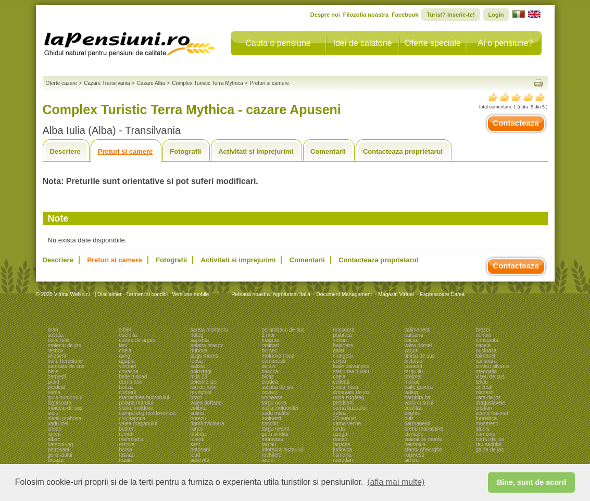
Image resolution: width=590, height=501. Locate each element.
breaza (56, 460)
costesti (413, 366)
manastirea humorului (144, 397)
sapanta (200, 340)
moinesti (271, 418)
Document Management (344, 294)
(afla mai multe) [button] (395, 482)
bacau (412, 340)
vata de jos (488, 397)
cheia (125, 350)
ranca (54, 434)
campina (486, 434)
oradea (270, 382)
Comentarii (328, 151)
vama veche (347, 423)
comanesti (274, 361)
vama (54, 392)
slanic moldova (136, 408)
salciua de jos (278, 387)
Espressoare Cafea (442, 294)
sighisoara (60, 403)
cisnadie (414, 434)
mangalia (486, 371)
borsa (125, 450)
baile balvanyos (351, 366)
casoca (270, 371)
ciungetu (343, 356)
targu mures (204, 356)
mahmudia (131, 439)
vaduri (412, 350)
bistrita (198, 434)
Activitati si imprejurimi (255, 151)
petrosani (58, 450)
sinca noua (345, 387)
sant (195, 444)
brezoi (483, 330)
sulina (197, 413)
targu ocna (274, 403)
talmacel (485, 356)
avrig (125, 356)
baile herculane (65, 361)
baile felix (59, 340)
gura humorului (65, 397)
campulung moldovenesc (148, 413)
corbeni (127, 392)
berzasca (415, 444)
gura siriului (275, 434)
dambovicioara (207, 423)
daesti (340, 439)
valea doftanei (207, 403)
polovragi (201, 371)
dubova (199, 350)
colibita (199, 408)
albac (54, 439)
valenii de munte (424, 439)
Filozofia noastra (365, 14)
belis (53, 371)
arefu (268, 460)
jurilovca (343, 450)
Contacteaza (515, 122)
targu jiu (414, 371)
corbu (339, 361)
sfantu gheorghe (423, 450)
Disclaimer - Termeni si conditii (132, 294)
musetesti (487, 423)
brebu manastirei (424, 429)
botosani (200, 450)
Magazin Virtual (396, 294)
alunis (482, 429)
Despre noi (325, 14)
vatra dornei (418, 345)
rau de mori (204, 387)
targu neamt (276, 429)
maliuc (412, 382)
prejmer (413, 377)
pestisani (343, 403)
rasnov (56, 350)
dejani (269, 366)
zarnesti (57, 377)
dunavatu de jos (351, 392)
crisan (55, 429)
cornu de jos (490, 439)
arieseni (57, 356)
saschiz (270, 423)
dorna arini (131, 382)
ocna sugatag (349, 397)
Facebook (405, 14)
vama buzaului (350, 408)
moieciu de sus (65, 408)
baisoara (343, 345)
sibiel (125, 330)
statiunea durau (351, 371)
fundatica (486, 418)
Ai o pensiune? (505, 43)
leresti (198, 439)
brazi (196, 397)
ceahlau (414, 408)
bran (53, 330)
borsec (270, 350)
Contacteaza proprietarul (403, 151)
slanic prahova (64, 418)
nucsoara (344, 330)
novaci (269, 392)
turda (339, 429)
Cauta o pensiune (277, 43)
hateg (197, 335)
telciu (482, 382)
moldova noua (278, 356)
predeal (56, 387)
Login (496, 14)
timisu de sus (420, 356)
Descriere (65, 151)
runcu (197, 429)
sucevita (200, 460)
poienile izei (204, 382)
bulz (409, 418)
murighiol (201, 392)
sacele (483, 345)
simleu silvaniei (493, 366)
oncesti (484, 387)
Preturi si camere (125, 151)
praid (53, 382)
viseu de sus (490, 377)
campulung (60, 444)
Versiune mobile (189, 294)
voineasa (272, 397)
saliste (198, 366)
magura (271, 340)
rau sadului (488, 444)
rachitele (272, 455)
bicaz (268, 377)
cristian (484, 408)
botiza (126, 387)
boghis (412, 413)
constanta (487, 340)
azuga (340, 434)
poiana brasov (207, 345)
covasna (129, 371)
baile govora (419, 387)
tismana (342, 455)
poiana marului (136, 403)
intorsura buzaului (282, 450)
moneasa (272, 439)
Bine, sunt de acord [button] (532, 482)
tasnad (127, 455)
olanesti (485, 392)
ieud (195, 455)
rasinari (270, 345)
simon (340, 340)
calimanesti (418, 330)
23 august (344, 418)
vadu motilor (276, 413)
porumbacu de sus (283, 330)
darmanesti (417, 423)
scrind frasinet (492, 413)
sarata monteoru (210, 330)
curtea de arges (137, 340)
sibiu (53, 413)
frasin (125, 460)
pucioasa (486, 350)
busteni (127, 429)
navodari (343, 460)
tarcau (269, 444)
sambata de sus (66, 366)
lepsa (197, 361)
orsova (127, 444)
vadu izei (58, 423)
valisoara (486, 361)
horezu (199, 418)
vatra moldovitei (280, 408)
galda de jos (490, 450)
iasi (123, 345)
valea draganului (138, 423)
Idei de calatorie (362, 43)
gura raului (60, 455)
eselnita (128, 335)
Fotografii (185, 151)
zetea (339, 413)
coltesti (341, 382)
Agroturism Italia (291, 294)
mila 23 (199, 377)
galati (339, 350)
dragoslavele (491, 403)
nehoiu (484, 335)
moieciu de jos (64, 345)
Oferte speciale (433, 43)
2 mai (268, 335)
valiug (411, 392)
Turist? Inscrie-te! (450, 14)
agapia (127, 361)
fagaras (341, 444)
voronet (127, 366)
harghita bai (418, 397)
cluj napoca (132, 418)
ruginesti (414, 455)
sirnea (412, 460)
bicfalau (413, 361)
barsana (414, 335)
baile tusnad (133, 377)
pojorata (342, 335)
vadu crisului (419, 403)
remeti (126, 434)
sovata (55, 335)
